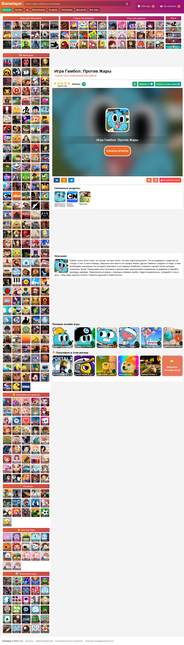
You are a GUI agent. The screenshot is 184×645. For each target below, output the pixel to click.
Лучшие (18, 10)
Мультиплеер (38, 10)
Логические (67, 10)
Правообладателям (44, 641)
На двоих (53, 10)
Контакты (29, 641)
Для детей (81, 10)
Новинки (7, 10)
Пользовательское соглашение (69, 641)
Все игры (94, 10)
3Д (27, 10)
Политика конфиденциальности (99, 641)
